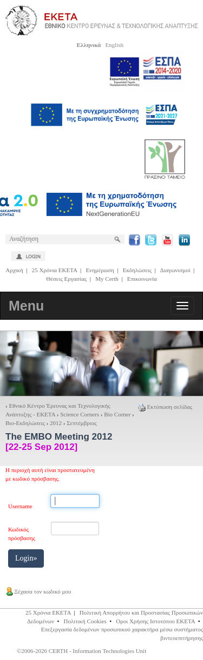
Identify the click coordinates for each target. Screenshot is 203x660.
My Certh (106, 278)
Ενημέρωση (100, 270)
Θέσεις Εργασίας (66, 278)
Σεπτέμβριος (81, 423)
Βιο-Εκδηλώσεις (25, 423)
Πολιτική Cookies (85, 621)
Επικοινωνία (142, 278)
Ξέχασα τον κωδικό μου (38, 591)
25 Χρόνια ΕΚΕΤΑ (54, 270)
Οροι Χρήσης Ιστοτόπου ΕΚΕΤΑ (155, 621)
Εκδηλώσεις (137, 270)
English (114, 45)
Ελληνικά (88, 45)
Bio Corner (117, 414)
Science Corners (79, 414)
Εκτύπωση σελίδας (165, 406)
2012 (56, 423)
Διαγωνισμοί (175, 270)
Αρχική (14, 270)
